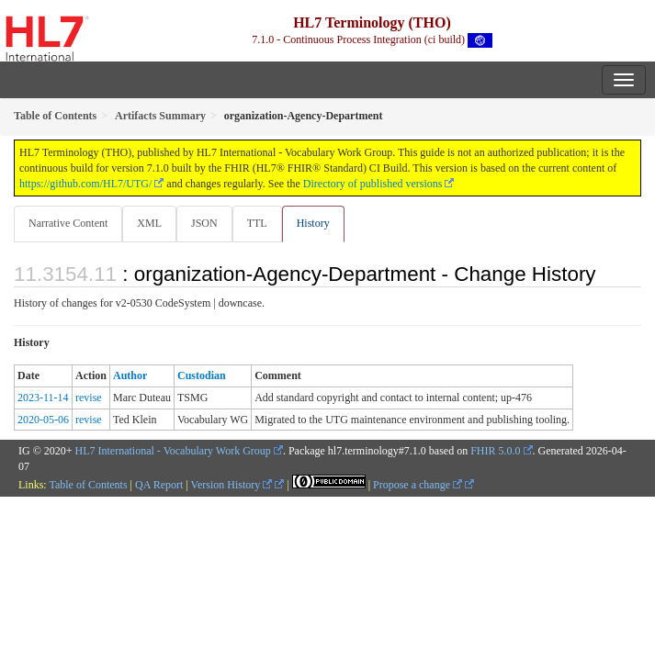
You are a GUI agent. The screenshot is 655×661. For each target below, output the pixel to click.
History (313, 223)
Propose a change (417, 484)
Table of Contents (88, 484)
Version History (232, 484)
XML (149, 223)
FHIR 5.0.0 (495, 450)
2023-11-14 (43, 397)
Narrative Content (67, 223)
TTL (257, 223)
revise (88, 397)
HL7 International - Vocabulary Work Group (173, 450)
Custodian (201, 375)
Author (130, 375)
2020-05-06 (43, 419)
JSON (204, 223)
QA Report (159, 484)
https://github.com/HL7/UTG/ (85, 183)
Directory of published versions (373, 183)
